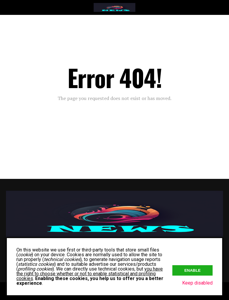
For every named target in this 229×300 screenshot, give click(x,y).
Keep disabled (197, 283)
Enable (192, 270)
